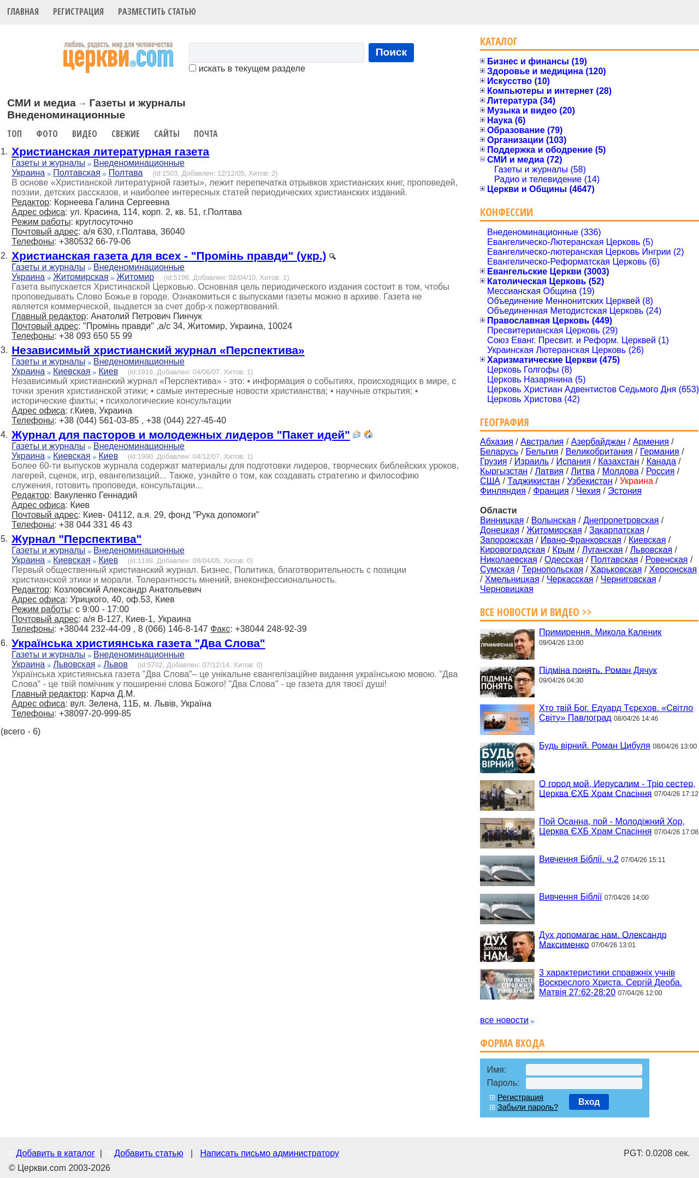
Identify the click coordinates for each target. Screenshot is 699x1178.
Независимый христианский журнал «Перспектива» (157, 350)
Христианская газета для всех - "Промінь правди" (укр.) (168, 255)
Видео (84, 134)
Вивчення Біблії (570, 896)
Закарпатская (616, 530)
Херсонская (673, 569)
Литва (583, 471)
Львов (115, 664)
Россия (660, 471)
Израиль (531, 461)
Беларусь (499, 451)
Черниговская (628, 579)
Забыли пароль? (527, 1107)
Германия (659, 451)
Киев (108, 371)
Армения (651, 441)
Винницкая (502, 520)
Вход (589, 1102)
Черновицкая (507, 589)
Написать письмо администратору (269, 1153)
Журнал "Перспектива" (76, 539)
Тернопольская (552, 569)
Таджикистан (533, 481)
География (504, 422)
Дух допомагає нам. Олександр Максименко (603, 939)
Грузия (493, 461)
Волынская (553, 520)
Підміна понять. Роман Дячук (598, 669)
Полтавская (76, 172)
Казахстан (618, 461)
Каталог (499, 41)
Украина (28, 172)
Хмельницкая (512, 579)
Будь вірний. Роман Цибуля (594, 745)
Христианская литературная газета (110, 151)
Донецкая (499, 530)
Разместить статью (157, 11)
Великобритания (599, 451)
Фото (47, 134)
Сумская (497, 569)
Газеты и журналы (48, 163)
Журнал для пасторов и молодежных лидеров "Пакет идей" (180, 434)
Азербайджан (598, 441)
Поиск (391, 52)
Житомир (136, 277)
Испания (573, 461)
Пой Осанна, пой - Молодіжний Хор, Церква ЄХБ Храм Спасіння (612, 826)
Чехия (588, 490)
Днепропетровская (621, 520)
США (490, 481)
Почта (206, 134)
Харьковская (616, 569)
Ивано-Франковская (581, 540)
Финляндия (503, 490)
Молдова (620, 471)
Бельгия (541, 451)
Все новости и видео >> (536, 612)
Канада (661, 461)
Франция (551, 490)
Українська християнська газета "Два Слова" (138, 643)
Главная (23, 11)
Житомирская (81, 277)
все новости (504, 1020)
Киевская (71, 371)
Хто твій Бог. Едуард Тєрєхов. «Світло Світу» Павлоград (616, 712)
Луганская (602, 549)
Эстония (625, 490)
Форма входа (512, 1043)
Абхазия (496, 441)
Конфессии (506, 212)
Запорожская (506, 540)
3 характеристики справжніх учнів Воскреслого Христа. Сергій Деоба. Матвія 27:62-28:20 (610, 982)
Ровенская (666, 559)
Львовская (74, 664)
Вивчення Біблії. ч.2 (579, 859)
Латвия (549, 471)
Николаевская (508, 559)
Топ (14, 134)
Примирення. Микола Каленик (600, 632)
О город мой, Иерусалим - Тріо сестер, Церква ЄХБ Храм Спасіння (617, 788)
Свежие (125, 134)
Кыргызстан (504, 471)
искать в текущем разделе (247, 68)
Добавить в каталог (55, 1153)
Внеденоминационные (139, 163)
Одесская (563, 559)
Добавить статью (148, 1153)
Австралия (542, 441)
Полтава (126, 172)
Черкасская (570, 579)
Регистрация (78, 11)
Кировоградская (512, 549)
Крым (564, 549)
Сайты (167, 134)
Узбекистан (589, 481)
